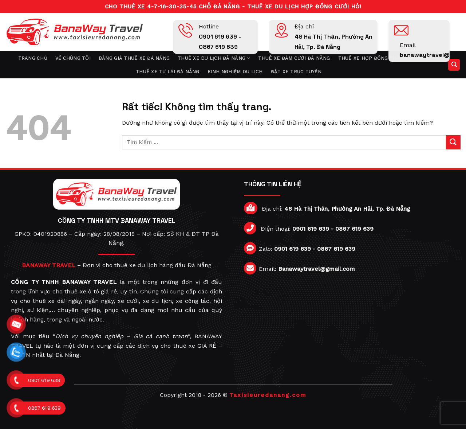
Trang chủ (32, 58)
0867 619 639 (354, 228)
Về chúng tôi (73, 58)
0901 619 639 (310, 228)
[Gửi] (453, 142)
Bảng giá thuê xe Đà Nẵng (134, 58)
